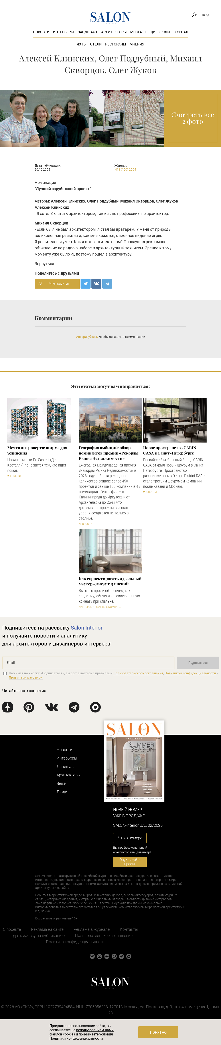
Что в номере (130, 838)
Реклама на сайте (47, 929)
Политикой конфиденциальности (190, 673)
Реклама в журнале (92, 929)
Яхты (82, 44)
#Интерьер (86, 607)
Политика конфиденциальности (75, 941)
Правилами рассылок (26, 677)
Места (136, 32)
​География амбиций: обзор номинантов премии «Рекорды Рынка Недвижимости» (108, 453)
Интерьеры (63, 32)
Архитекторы (114, 32)
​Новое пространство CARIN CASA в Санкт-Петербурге (169, 450)
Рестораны (115, 44)
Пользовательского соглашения (138, 673)
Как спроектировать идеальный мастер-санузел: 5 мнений (110, 581)
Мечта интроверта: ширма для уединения (37, 450)
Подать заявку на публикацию (37, 935)
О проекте (12, 929)
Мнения (137, 44)
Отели (96, 44)
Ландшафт (87, 32)
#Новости (14, 476)
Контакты (129, 929)
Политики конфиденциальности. (76, 1038)
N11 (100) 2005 (125, 169)
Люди (164, 32)
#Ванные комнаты (108, 607)
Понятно (158, 1032)
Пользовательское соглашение (103, 935)
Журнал (180, 32)
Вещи (150, 32)
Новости (41, 32)
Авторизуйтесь (87, 336)
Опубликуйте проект (129, 862)
